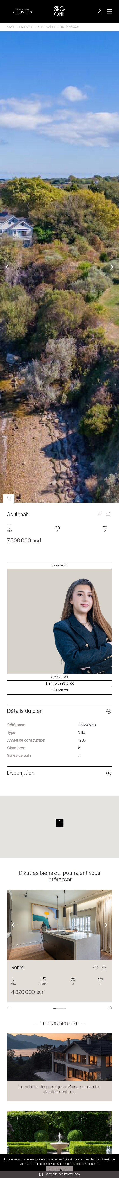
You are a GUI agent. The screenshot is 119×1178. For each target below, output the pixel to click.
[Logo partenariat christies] (22, 11)
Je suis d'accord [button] (59, 1170)
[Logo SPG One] (59, 11)
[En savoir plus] (59, 925)
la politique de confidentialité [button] (82, 1164)
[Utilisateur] (100, 11)
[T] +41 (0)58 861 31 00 (59, 683)
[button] (9, 267)
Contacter (59, 690)
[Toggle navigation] (109, 11)
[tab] (54, 1008)
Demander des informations (59, 1174)
